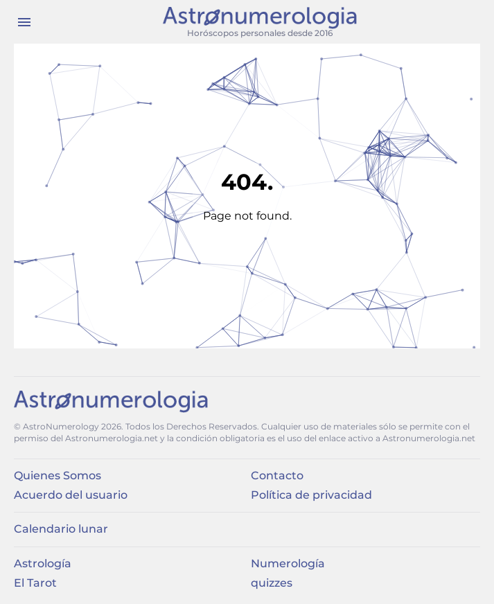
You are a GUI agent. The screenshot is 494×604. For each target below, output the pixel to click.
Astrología (42, 563)
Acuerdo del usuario (70, 494)
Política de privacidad (311, 494)
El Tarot (35, 582)
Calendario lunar (61, 528)
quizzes (271, 582)
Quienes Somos (57, 475)
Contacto (277, 475)
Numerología (288, 563)
